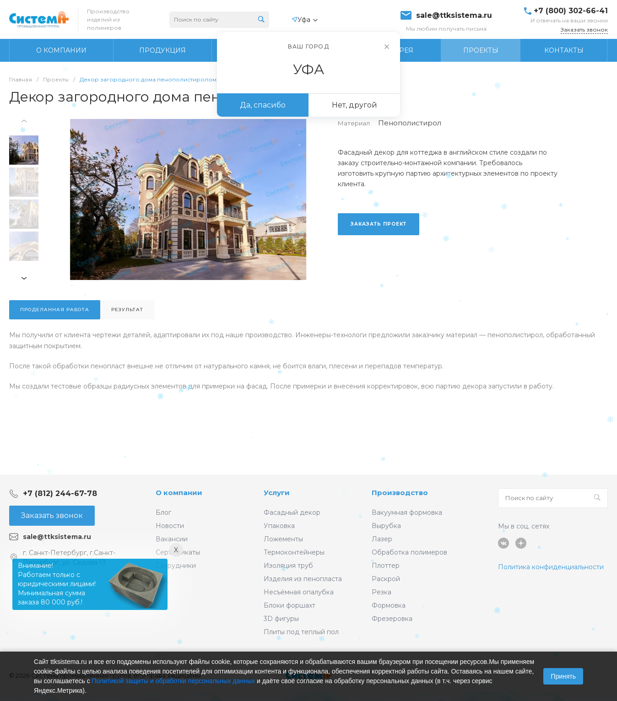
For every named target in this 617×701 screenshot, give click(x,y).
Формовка (389, 605)
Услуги (277, 492)
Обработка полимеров (409, 552)
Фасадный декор (292, 512)
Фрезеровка (392, 619)
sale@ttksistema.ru (454, 15)
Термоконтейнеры (294, 552)
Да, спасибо (263, 105)
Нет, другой (354, 105)
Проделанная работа (54, 310)
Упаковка (279, 526)
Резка (381, 592)
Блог (163, 512)
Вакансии (172, 539)
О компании (179, 492)
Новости (170, 526)
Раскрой (386, 579)
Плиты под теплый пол (301, 632)
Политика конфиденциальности (551, 567)
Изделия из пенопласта (303, 579)
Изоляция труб (288, 565)
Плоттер (386, 565)
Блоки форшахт (289, 605)
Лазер (382, 539)
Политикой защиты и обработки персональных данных (173, 681)
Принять (563, 676)
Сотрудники (176, 565)
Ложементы (283, 539)
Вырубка (386, 526)
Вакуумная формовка (407, 512)
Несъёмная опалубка (299, 592)
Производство (400, 492)
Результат (127, 310)
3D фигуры (281, 619)
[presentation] (25, 121)
